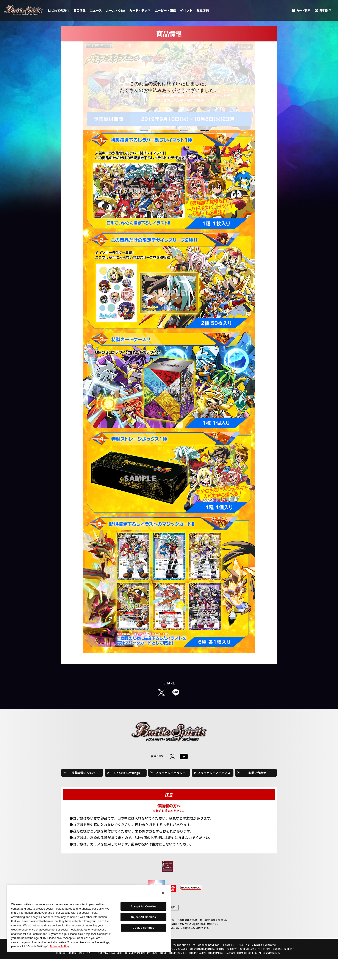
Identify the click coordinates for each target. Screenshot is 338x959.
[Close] (163, 893)
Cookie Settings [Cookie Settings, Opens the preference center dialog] (143, 927)
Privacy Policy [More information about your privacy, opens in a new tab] (59, 946)
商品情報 (80, 10)
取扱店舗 (203, 10)
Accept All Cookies (143, 906)
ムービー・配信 (165, 10)
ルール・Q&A (115, 10)
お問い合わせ (257, 773)
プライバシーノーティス (213, 773)
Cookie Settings (127, 773)
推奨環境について (84, 773)
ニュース (96, 10)
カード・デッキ (139, 10)
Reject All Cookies (143, 917)
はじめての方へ (58, 10)
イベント (186, 10)
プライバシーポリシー (170, 773)
